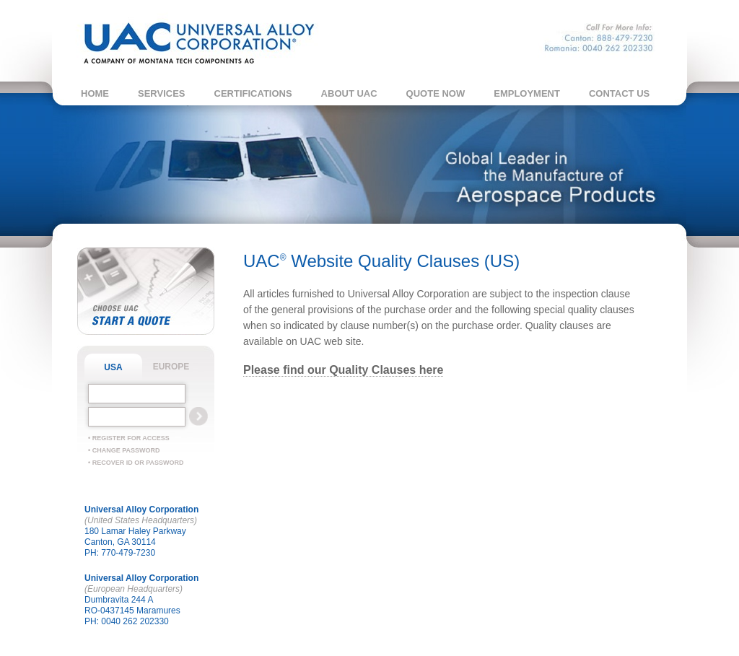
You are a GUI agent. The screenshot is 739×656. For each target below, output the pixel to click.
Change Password (126, 450)
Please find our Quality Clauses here (343, 370)
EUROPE (171, 367)
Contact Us (619, 93)
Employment (527, 93)
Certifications (253, 93)
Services (161, 93)
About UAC (349, 93)
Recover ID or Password (138, 462)
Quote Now (435, 93)
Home (95, 93)
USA (113, 367)
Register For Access (131, 438)
